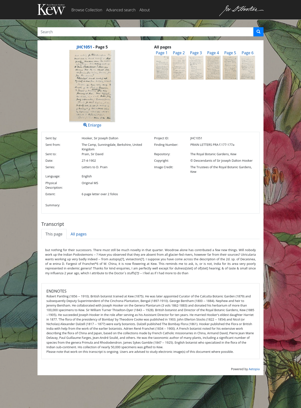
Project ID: (161, 138)
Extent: (50, 194)
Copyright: (161, 160)
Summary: (52, 205)
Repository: (162, 154)
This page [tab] (54, 234)
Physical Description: (54, 185)
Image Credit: (163, 167)
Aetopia (254, 369)
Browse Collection (86, 10)
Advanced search (120, 10)
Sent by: (51, 138)
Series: (50, 167)
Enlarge (92, 89)
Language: (52, 176)
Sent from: (52, 144)
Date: (49, 160)
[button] (258, 31)
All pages (79, 234)
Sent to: (50, 154)
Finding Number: (166, 144)
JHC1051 (84, 47)
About (144, 10)
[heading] (92, 47)
